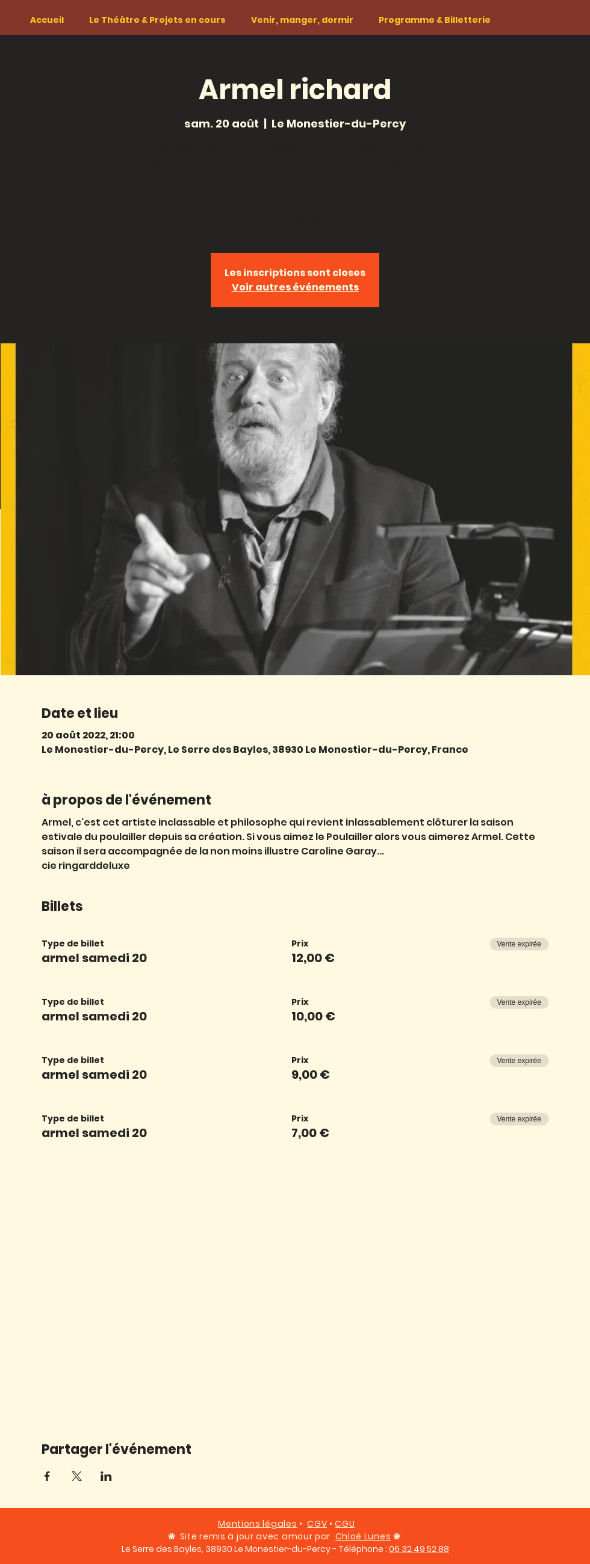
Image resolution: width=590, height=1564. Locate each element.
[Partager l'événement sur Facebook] (47, 1476)
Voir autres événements (295, 287)
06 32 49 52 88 (419, 1549)
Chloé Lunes (363, 1536)
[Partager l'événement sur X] (76, 1476)
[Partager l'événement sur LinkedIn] (106, 1476)
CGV (317, 1524)
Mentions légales (257, 1524)
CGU (345, 1524)
